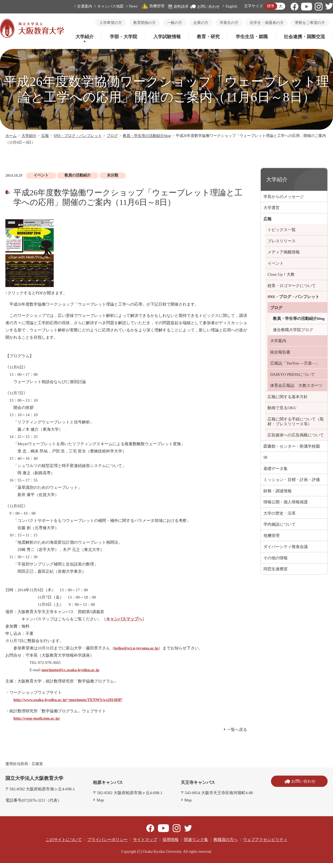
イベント (275, 263)
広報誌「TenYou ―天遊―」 (295, 363)
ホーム (11, 136)
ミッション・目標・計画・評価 (291, 480)
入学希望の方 (110, 23)
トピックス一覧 (281, 230)
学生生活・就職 (252, 36)
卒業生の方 (229, 23)
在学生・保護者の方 (267, 23)
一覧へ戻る (237, 729)
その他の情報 (275, 558)
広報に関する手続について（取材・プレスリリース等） (295, 421)
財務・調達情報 (277, 491)
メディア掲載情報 (283, 252)
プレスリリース (281, 241)
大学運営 (271, 208)
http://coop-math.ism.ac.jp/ (36, 718)
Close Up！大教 (281, 274)
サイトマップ (145, 839)
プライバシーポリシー (107, 839)
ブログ (112, 136)
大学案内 (278, 341)
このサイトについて (64, 839)
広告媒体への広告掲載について (295, 435)
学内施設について (279, 524)
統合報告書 (280, 352)
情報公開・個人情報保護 (285, 502)
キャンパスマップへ (124, 619)
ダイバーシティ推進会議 (285, 546)
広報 (45, 136)
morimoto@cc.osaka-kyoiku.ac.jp (70, 670)
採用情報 (170, 839)
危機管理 (152, 6)
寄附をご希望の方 (310, 23)
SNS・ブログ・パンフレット (78, 136)
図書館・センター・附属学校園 (291, 446)
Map (100, 800)
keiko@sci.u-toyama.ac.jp (136, 648)
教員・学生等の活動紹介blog (147, 136)
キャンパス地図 (110, 6)
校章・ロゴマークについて (291, 286)
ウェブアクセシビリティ (265, 839)
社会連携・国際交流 (304, 36)
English (231, 6)
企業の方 (200, 23)
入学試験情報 (167, 36)
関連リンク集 (196, 839)
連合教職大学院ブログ (293, 330)
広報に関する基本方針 (287, 397)
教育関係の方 (144, 23)
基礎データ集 (275, 468)
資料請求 (178, 7)
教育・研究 (208, 36)
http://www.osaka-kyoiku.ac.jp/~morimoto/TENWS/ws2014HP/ (67, 700)
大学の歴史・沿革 (279, 513)
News (133, 6)
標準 (270, 6)
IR (265, 457)
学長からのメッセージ (283, 196)
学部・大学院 (123, 36)
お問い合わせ (205, 7)
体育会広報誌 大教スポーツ (296, 385)
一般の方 (174, 23)
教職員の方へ (225, 839)
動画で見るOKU (281, 408)
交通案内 (84, 6)
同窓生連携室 (275, 569)
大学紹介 (84, 36)
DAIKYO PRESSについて (292, 374)
